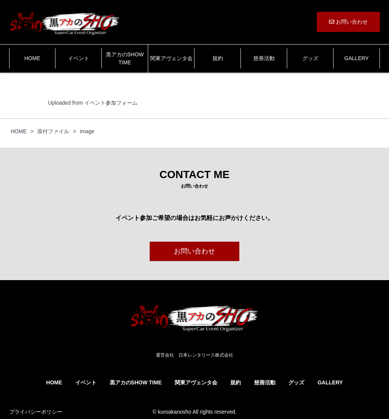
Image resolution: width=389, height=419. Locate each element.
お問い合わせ (348, 22)
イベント (78, 58)
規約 (217, 58)
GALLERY (356, 58)
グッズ (310, 58)
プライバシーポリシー (35, 412)
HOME (32, 58)
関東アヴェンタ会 (171, 58)
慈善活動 (264, 58)
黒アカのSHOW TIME (125, 58)
